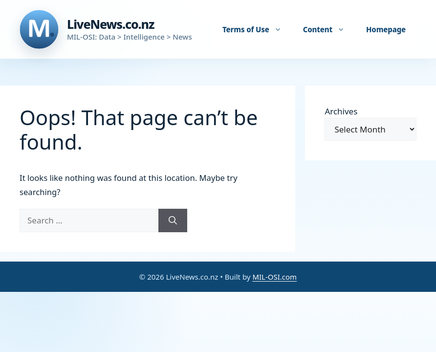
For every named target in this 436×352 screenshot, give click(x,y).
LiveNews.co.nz (110, 24)
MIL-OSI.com (274, 277)
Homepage (386, 29)
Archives (341, 111)
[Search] (172, 220)
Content (328, 29)
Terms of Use (256, 29)
